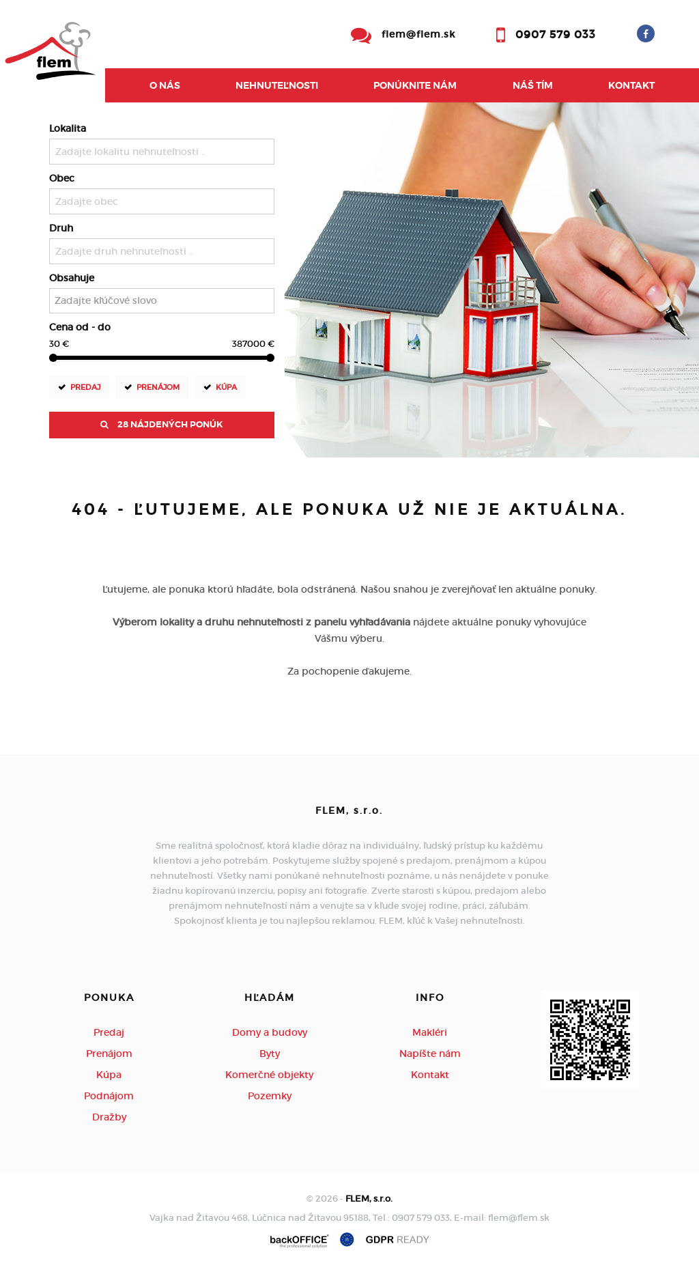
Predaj (85, 387)
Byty (269, 1053)
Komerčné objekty (269, 1075)
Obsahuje (71, 278)
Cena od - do (80, 327)
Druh (61, 228)
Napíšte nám (430, 1053)
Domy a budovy (269, 1032)
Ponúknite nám (415, 85)
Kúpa (226, 387)
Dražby (109, 1117)
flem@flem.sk (418, 34)
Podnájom (109, 1096)
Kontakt (631, 85)
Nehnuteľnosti (277, 85)
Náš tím (533, 85)
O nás (164, 85)
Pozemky (269, 1096)
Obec (61, 178)
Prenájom (158, 387)
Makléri (429, 1032)
